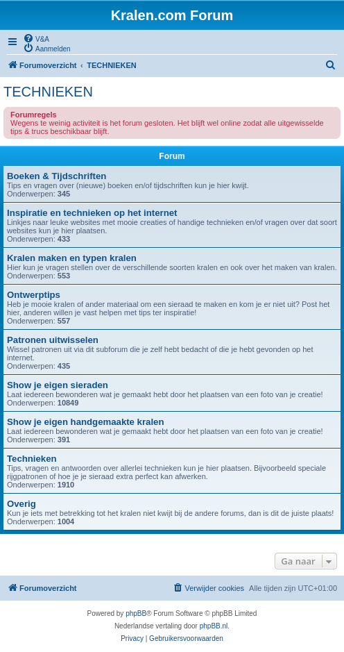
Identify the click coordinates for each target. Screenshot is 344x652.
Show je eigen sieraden (57, 385)
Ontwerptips (33, 295)
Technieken (32, 458)
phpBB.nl (214, 626)
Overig (21, 504)
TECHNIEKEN (48, 91)
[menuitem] (36, 38)
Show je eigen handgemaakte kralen (85, 422)
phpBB (136, 613)
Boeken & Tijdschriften (56, 176)
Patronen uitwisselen (52, 340)
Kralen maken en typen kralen (72, 258)
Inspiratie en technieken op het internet (92, 213)
